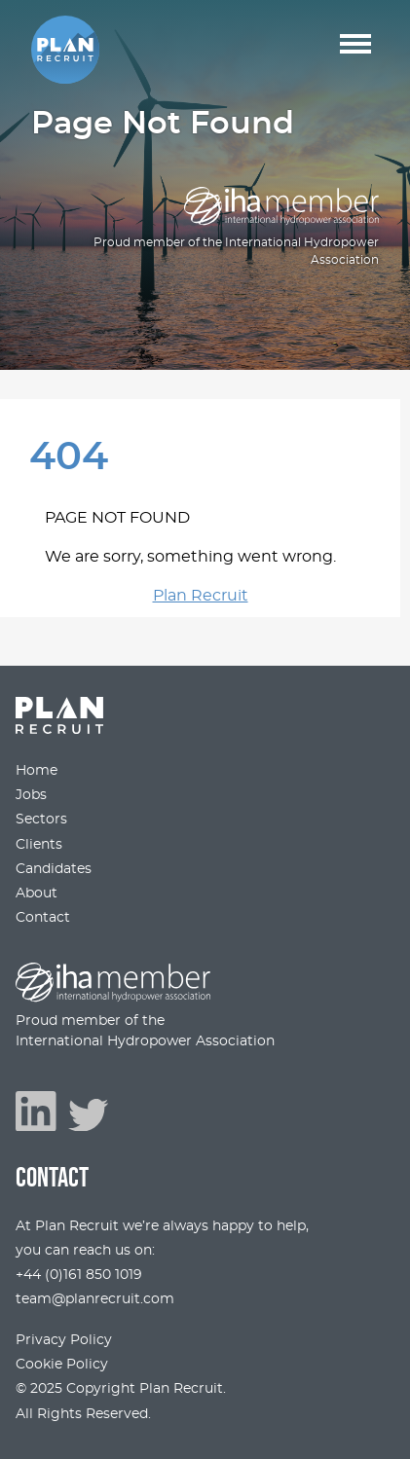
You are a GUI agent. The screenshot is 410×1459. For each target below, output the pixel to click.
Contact (43, 917)
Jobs (31, 794)
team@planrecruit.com (95, 1299)
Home (36, 770)
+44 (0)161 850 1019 (79, 1274)
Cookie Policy (62, 1364)
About (36, 893)
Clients (39, 844)
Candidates (54, 868)
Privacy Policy (64, 1339)
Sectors (41, 819)
